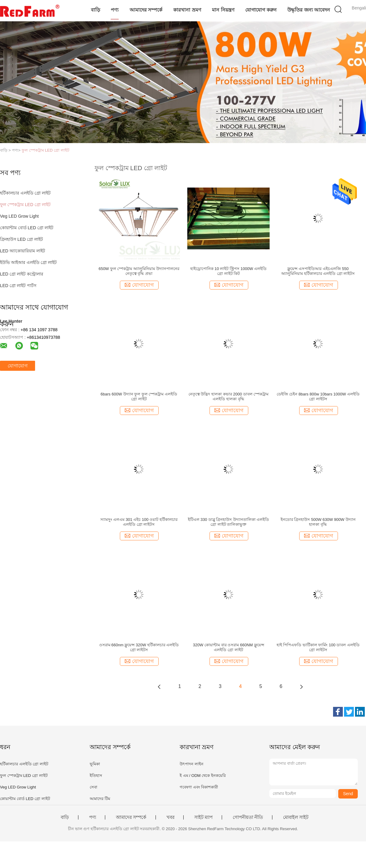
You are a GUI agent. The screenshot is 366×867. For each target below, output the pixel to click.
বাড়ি (95, 9)
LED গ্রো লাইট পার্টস (18, 285)
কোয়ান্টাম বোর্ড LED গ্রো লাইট (26, 227)
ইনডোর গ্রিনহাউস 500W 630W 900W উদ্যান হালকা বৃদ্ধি (318, 522)
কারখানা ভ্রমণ (187, 9)
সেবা (93, 787)
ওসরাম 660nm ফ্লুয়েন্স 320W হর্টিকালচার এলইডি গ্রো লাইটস (139, 647)
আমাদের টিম (100, 798)
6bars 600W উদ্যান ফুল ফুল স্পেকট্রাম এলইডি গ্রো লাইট (139, 396)
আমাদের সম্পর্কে (146, 9)
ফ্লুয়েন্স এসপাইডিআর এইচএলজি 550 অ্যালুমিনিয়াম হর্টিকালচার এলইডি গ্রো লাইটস (318, 271)
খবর (170, 817)
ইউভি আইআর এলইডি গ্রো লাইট (28, 262)
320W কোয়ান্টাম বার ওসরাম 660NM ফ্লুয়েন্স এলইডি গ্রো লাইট (228, 647)
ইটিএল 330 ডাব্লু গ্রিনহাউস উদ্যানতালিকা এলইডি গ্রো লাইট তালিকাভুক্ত (228, 522)
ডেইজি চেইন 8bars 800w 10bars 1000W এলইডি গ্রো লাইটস (318, 396)
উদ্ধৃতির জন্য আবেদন (308, 9)
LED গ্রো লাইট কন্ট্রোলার (21, 274)
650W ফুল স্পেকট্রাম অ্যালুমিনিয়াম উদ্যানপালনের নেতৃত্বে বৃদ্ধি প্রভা (139, 271)
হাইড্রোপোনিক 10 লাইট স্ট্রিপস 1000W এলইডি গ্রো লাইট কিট (228, 271)
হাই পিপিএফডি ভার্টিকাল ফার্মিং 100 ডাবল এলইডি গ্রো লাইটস (318, 647)
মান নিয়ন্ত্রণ (223, 9)
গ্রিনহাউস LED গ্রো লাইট (21, 239)
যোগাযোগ (17, 365)
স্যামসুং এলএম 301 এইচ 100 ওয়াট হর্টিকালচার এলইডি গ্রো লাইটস (139, 522)
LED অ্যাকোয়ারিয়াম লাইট (22, 250)
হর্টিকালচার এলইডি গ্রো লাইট (25, 193)
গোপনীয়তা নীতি (248, 817)
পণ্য (115, 9)
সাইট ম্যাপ (203, 817)
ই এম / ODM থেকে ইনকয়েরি (203, 775)
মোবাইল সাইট (295, 817)
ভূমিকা (95, 764)
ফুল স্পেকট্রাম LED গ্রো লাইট (45, 150)
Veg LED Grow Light (19, 216)
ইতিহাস (96, 775)
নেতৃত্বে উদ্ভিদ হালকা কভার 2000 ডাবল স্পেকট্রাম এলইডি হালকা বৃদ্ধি (228, 396)
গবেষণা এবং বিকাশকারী (199, 787)
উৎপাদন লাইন (191, 764)
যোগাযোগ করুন (260, 9)
